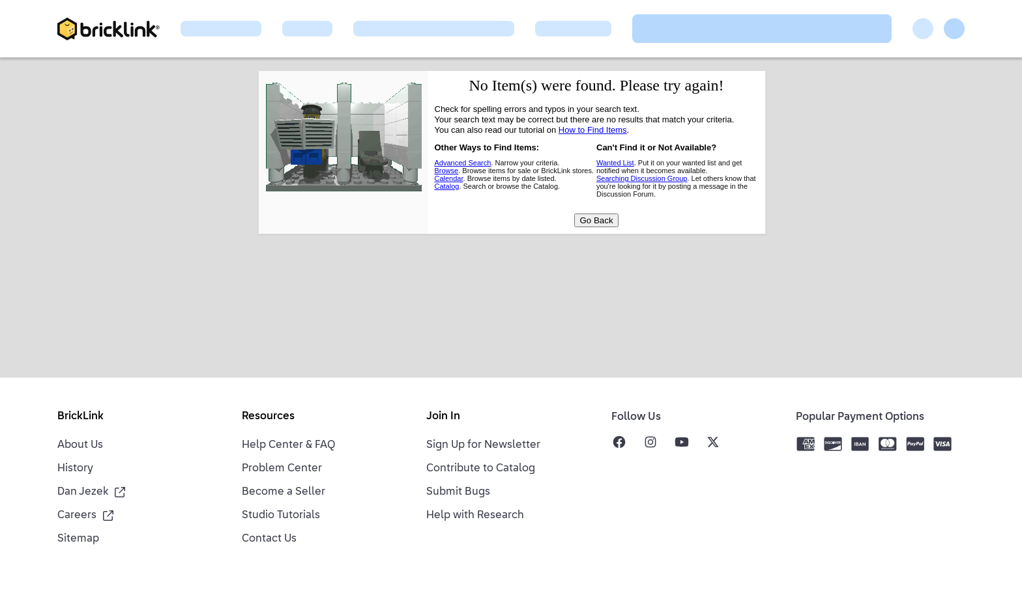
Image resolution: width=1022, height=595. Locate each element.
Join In (443, 416)
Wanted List (615, 163)
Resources (268, 416)
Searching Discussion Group (641, 178)
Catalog (447, 186)
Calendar (449, 178)
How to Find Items (593, 130)
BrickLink (80, 416)
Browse (447, 170)
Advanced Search (463, 163)
